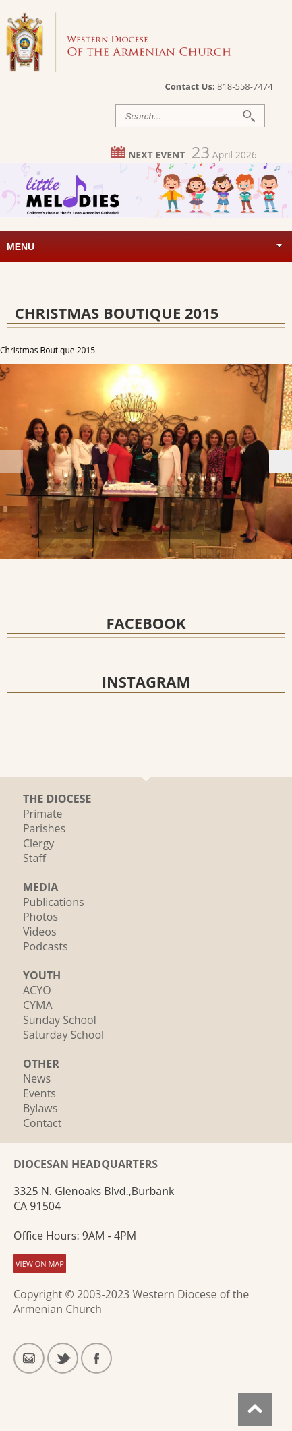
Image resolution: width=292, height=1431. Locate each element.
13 (142, 547)
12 (127, 547)
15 (173, 547)
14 (158, 547)
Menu (20, 246)
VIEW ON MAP (40, 1263)
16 (189, 547)
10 (96, 547)
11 (111, 547)
